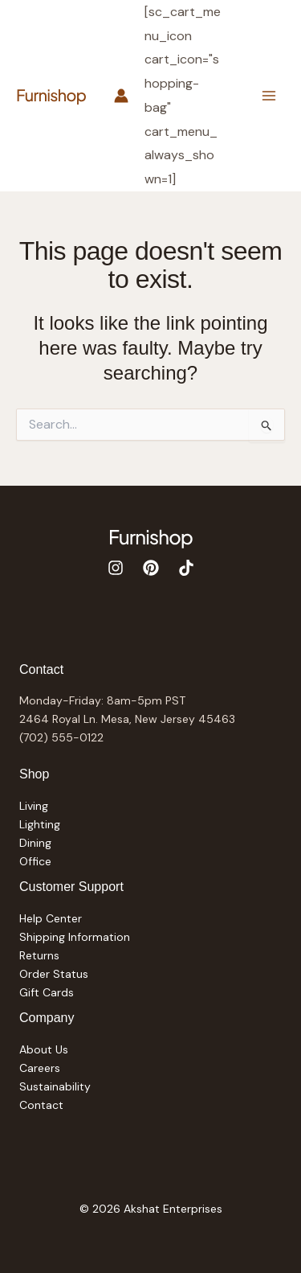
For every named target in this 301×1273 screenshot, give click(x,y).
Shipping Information (74, 937)
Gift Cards (46, 992)
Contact (41, 1105)
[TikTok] (186, 568)
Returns (39, 955)
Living (33, 806)
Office (35, 861)
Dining (35, 843)
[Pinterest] (151, 568)
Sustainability (55, 1086)
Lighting (39, 824)
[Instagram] (116, 568)
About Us (43, 1049)
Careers (39, 1068)
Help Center (50, 918)
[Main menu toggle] (268, 95)
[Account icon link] (121, 95)
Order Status (53, 974)
